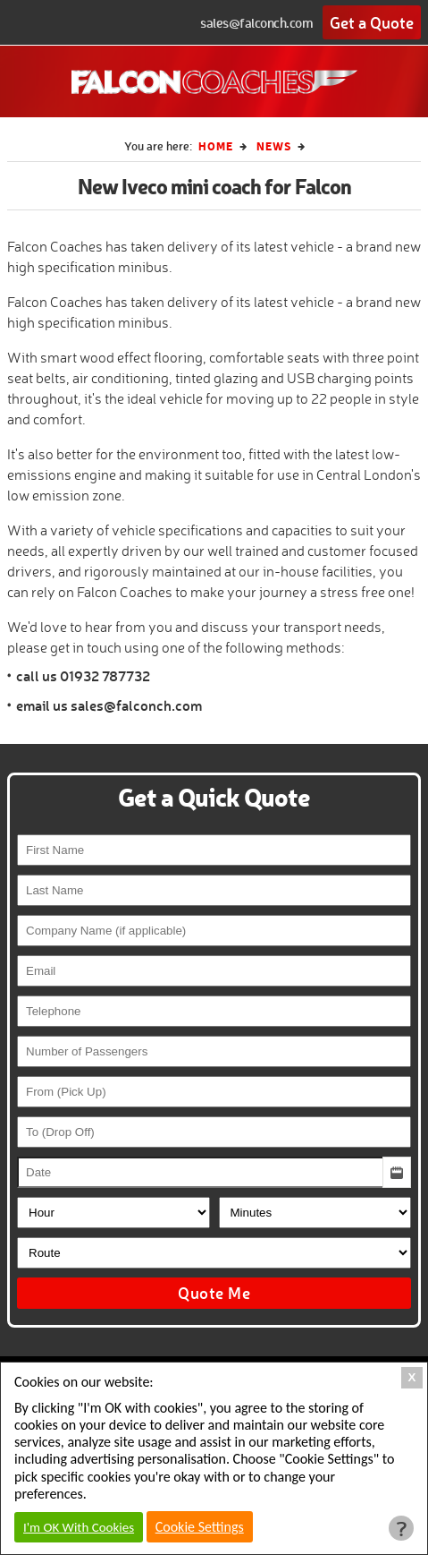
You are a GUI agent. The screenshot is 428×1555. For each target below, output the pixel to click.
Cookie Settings (199, 1526)
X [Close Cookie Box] (412, 1377)
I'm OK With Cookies (78, 1527)
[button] (396, 1172)
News (273, 146)
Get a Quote (372, 22)
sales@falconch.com (256, 22)
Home (215, 146)
